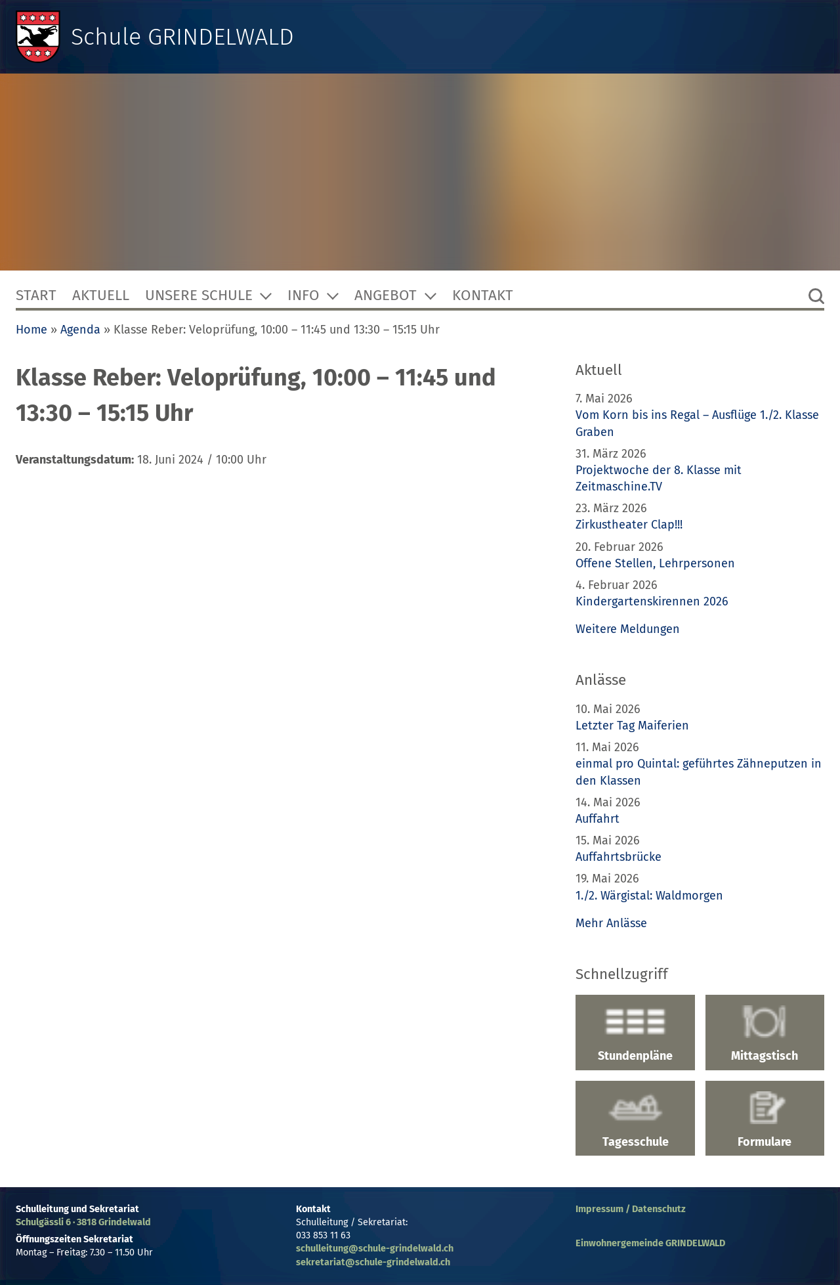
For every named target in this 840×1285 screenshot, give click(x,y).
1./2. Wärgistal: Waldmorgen (649, 895)
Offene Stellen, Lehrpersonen (655, 563)
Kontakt (482, 295)
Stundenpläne (635, 1034)
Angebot (385, 295)
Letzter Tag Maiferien (632, 725)
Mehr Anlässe (611, 923)
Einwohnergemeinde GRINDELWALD (650, 1243)
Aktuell (100, 295)
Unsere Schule (199, 295)
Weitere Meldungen (628, 629)
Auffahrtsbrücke (619, 857)
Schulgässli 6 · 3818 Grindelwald (83, 1222)
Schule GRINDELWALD (182, 36)
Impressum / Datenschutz (631, 1209)
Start (36, 295)
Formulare (765, 1120)
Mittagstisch (765, 1034)
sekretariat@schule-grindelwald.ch (373, 1262)
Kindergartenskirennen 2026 (652, 601)
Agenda (80, 329)
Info (303, 295)
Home (31, 329)
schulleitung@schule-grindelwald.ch (374, 1248)
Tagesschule (635, 1120)
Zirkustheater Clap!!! (629, 524)
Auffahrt (598, 819)
